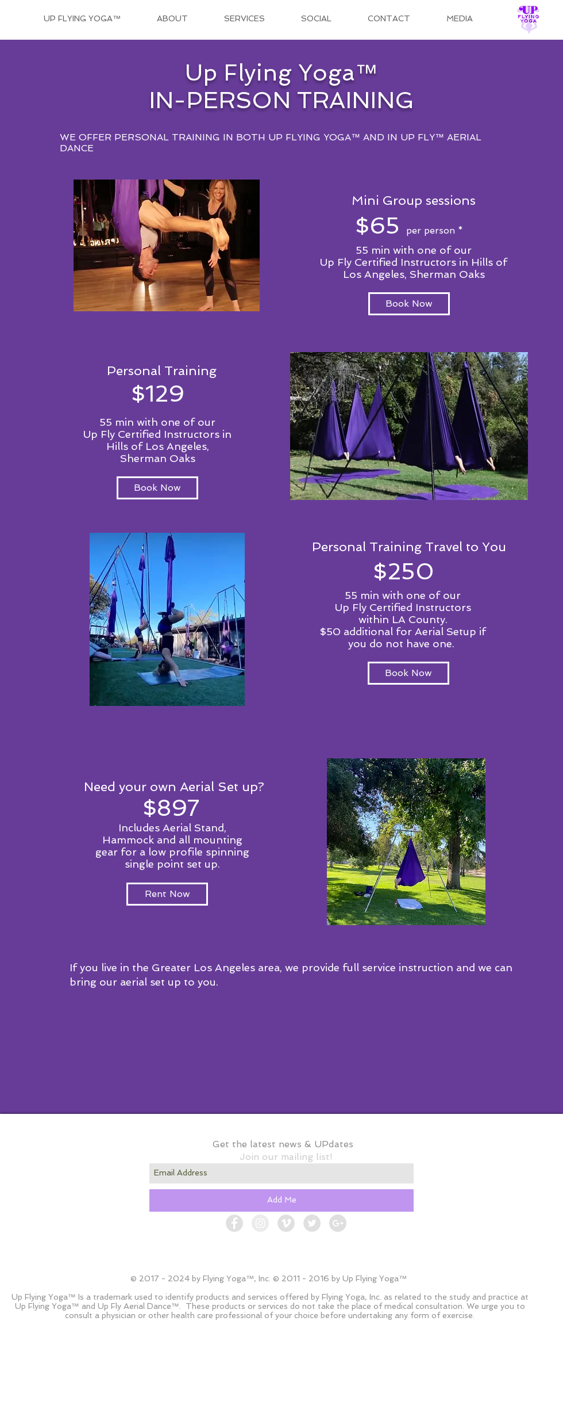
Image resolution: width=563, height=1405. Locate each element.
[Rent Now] (167, 894)
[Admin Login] (416, 1393)
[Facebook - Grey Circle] (234, 1223)
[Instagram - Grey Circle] (260, 1223)
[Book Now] (409, 303)
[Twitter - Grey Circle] (312, 1223)
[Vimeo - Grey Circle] (286, 1223)
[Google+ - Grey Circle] (337, 1223)
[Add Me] (281, 1200)
